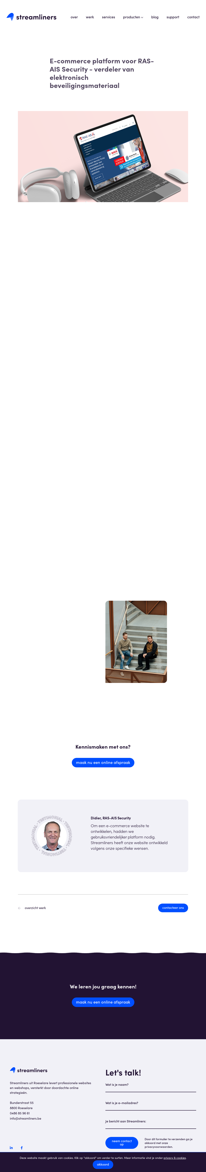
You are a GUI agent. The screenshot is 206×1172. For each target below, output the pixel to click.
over (74, 16)
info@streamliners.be (25, 1118)
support (173, 16)
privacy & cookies (175, 1158)
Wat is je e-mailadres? (121, 1102)
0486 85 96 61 (20, 1113)
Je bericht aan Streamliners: (125, 1121)
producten (133, 16)
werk (90, 16)
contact (193, 16)
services (108, 16)
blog (155, 16)
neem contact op (122, 1142)
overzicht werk (32, 908)
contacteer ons (173, 907)
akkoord (103, 1164)
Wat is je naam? (117, 1084)
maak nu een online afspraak (103, 762)
